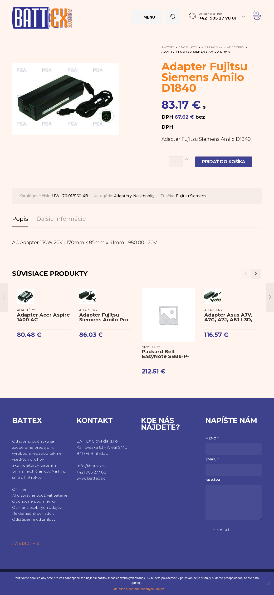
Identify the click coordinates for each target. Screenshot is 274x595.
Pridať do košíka (223, 161)
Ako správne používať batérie (39, 495)
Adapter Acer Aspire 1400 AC (43, 317)
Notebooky (144, 196)
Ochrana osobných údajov (37, 507)
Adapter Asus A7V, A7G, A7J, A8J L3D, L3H (228, 319)
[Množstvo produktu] (176, 161)
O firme (19, 489)
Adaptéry (123, 196)
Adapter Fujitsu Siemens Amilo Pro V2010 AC (103, 319)
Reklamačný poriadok (33, 513)
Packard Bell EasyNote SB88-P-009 (165, 356)
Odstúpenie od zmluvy (33, 519)
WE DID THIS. (26, 543)
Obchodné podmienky (34, 501)
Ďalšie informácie (61, 219)
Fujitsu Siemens (191, 196)
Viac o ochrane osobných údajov (141, 589)
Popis (20, 219)
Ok (115, 589)
